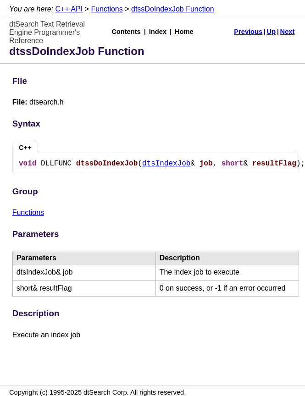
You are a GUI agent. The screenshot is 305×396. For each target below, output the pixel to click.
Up (271, 31)
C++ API (69, 9)
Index (157, 31)
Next (287, 31)
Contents (126, 31)
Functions (106, 9)
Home (184, 31)
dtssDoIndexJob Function (172, 9)
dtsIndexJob (166, 164)
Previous (248, 31)
